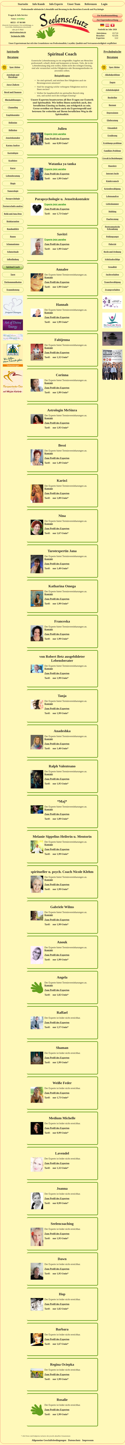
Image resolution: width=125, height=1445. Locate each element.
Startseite (23, 4)
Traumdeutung (12, 290)
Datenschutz (74, 1440)
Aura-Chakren (12, 85)
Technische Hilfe (18, 36)
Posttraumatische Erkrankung (112, 228)
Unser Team (73, 4)
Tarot (12, 274)
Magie (13, 183)
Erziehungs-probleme (112, 143)
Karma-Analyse (13, 145)
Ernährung (112, 135)
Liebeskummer (112, 204)
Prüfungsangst (112, 236)
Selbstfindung (13, 259)
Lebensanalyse (112, 196)
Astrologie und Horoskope (13, 76)
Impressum (87, 1440)
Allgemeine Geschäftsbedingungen (49, 1440)
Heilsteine (13, 123)
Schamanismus (12, 244)
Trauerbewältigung (112, 282)
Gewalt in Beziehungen (112, 158)
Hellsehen (13, 130)
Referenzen (91, 4)
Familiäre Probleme (112, 151)
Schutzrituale (13, 252)
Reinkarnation (13, 221)
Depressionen (112, 113)
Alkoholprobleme (112, 75)
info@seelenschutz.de (18, 32)
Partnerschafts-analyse (13, 206)
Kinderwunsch (112, 181)
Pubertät (112, 244)
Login (104, 4)
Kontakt (48, 277)
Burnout (112, 105)
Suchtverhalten (112, 274)
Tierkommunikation (13, 282)
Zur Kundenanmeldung (107, 15)
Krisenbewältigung (112, 189)
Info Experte (56, 4)
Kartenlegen (13, 153)
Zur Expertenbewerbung (107, 20)
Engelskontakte (13, 115)
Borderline (112, 97)
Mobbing (112, 211)
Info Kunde (38, 4)
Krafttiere (13, 161)
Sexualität (112, 267)
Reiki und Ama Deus (13, 214)
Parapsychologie (13, 198)
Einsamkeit (112, 128)
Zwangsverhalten (112, 290)
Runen (13, 236)
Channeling (13, 107)
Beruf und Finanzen (13, 92)
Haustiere (112, 166)
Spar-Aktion (11, 67)
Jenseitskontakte (13, 138)
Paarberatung (112, 219)
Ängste (112, 82)
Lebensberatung (13, 176)
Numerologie (12, 191)
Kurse (12, 168)
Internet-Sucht (112, 173)
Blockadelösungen (13, 100)
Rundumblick (13, 229)
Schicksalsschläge (112, 259)
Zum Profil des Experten (56, 138)
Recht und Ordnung (112, 252)
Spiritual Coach (13, 267)
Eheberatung (112, 120)
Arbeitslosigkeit (112, 90)
